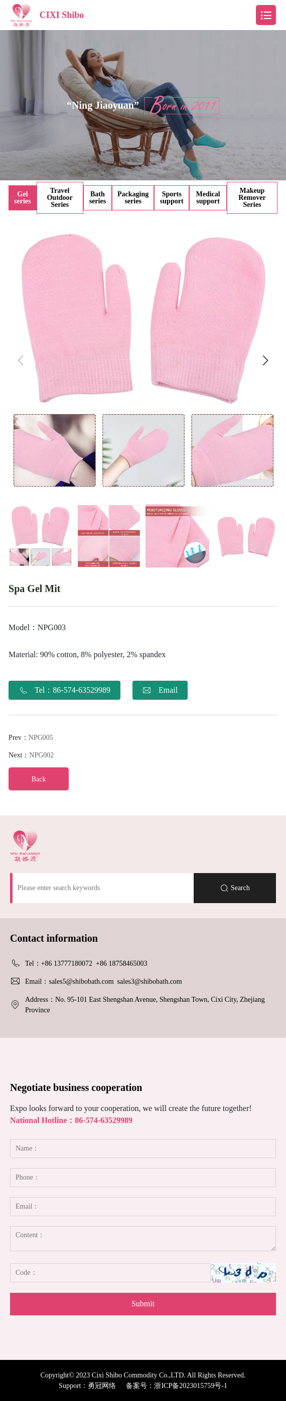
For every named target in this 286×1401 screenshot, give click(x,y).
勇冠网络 (102, 1385)
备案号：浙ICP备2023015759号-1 (176, 1385)
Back (39, 779)
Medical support (208, 197)
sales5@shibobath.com (81, 981)
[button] (265, 361)
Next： (31, 755)
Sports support (172, 197)
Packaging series (133, 197)
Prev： (31, 737)
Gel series (22, 197)
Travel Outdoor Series (59, 197)
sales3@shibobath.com (149, 981)
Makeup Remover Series (251, 197)
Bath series (97, 197)
